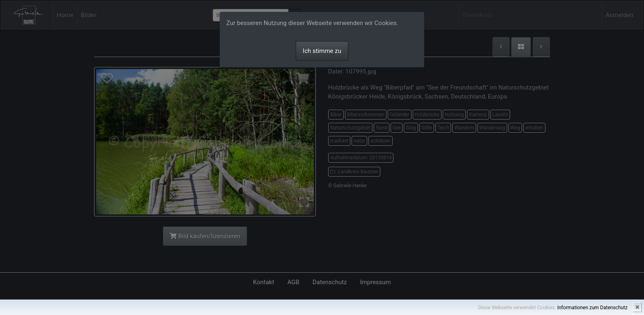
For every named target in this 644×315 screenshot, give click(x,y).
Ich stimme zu (322, 51)
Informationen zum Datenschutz (592, 307)
